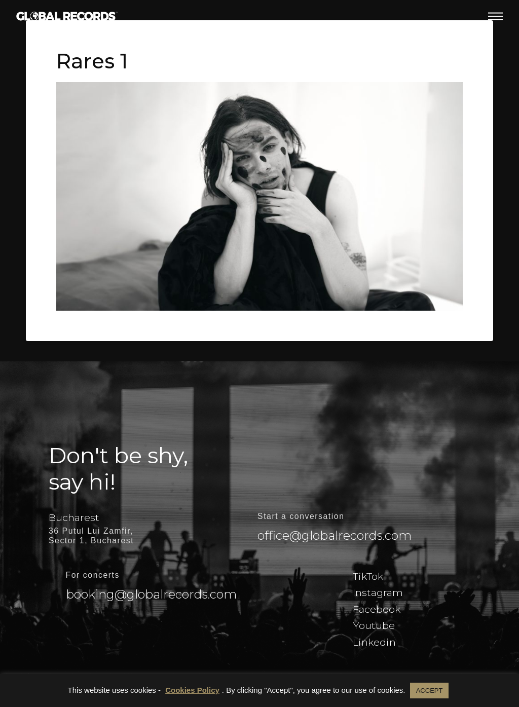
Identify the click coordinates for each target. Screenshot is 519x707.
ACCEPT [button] (429, 690)
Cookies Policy (192, 690)
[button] (495, 16)
